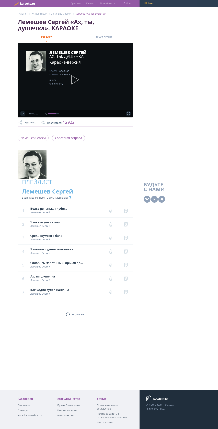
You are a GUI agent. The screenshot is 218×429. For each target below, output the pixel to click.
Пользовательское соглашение (107, 407)
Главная (22, 13)
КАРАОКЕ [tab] (46, 37)
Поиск (129, 3)
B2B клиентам (65, 415)
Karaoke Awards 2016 (30, 415)
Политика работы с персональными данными (112, 415)
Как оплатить (104, 422)
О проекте (24, 405)
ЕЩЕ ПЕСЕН (78, 314)
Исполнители (39, 13)
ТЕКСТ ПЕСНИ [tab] (104, 37)
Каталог (90, 3)
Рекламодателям (67, 410)
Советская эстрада (68, 138)
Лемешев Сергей (61, 13)
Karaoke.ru (171, 405)
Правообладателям (68, 405)
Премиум (76, 3)
